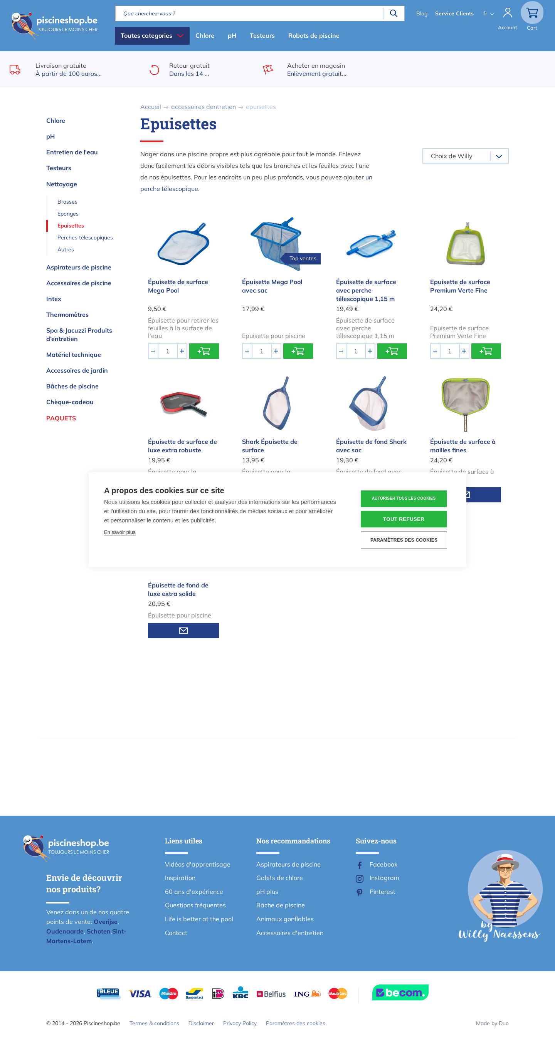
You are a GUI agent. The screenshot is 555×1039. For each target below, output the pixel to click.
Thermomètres (67, 314)
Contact (176, 933)
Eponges (68, 213)
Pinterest (382, 891)
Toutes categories (146, 35)
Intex (53, 299)
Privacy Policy (240, 1023)
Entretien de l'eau (72, 152)
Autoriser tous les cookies (404, 499)
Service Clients (453, 13)
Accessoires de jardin (77, 370)
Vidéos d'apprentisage (197, 864)
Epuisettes (70, 225)
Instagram (384, 878)
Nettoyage (61, 184)
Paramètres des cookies (295, 1023)
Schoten (99, 931)
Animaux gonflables (285, 919)
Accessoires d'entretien (289, 933)
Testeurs (262, 35)
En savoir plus (120, 532)
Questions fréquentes (195, 905)
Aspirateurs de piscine (78, 267)
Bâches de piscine (72, 386)
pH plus (267, 891)
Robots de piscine (314, 35)
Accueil (150, 106)
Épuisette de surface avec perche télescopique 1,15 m (366, 290)
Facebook (383, 864)
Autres (65, 249)
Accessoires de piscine (78, 283)
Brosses (67, 201)
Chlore (204, 35)
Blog (421, 13)
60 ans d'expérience (194, 891)
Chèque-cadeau (70, 402)
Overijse (106, 921)
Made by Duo (492, 1023)
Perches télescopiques (85, 237)
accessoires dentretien (203, 106)
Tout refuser (404, 519)
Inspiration (180, 878)
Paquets (61, 418)
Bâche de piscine (280, 905)
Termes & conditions (154, 1023)
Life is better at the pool (199, 919)
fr (484, 13)
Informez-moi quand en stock (183, 630)
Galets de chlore (279, 878)
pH (232, 35)
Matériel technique (73, 354)
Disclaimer (201, 1023)
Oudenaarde (65, 931)
